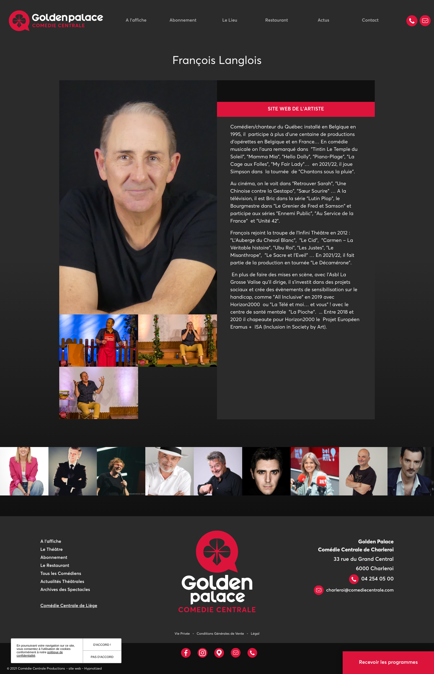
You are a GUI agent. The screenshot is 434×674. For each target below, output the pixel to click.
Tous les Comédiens (60, 574)
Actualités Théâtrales (62, 582)
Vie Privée (182, 634)
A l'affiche (136, 20)
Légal (255, 634)
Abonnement (182, 20)
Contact (370, 20)
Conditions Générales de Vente (220, 634)
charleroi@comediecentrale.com (354, 590)
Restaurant (276, 20)
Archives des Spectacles (65, 590)
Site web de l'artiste (296, 109)
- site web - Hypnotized (84, 668)
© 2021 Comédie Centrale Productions (36, 668)
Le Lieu (229, 20)
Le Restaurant (54, 566)
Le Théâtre (51, 550)
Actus (323, 20)
